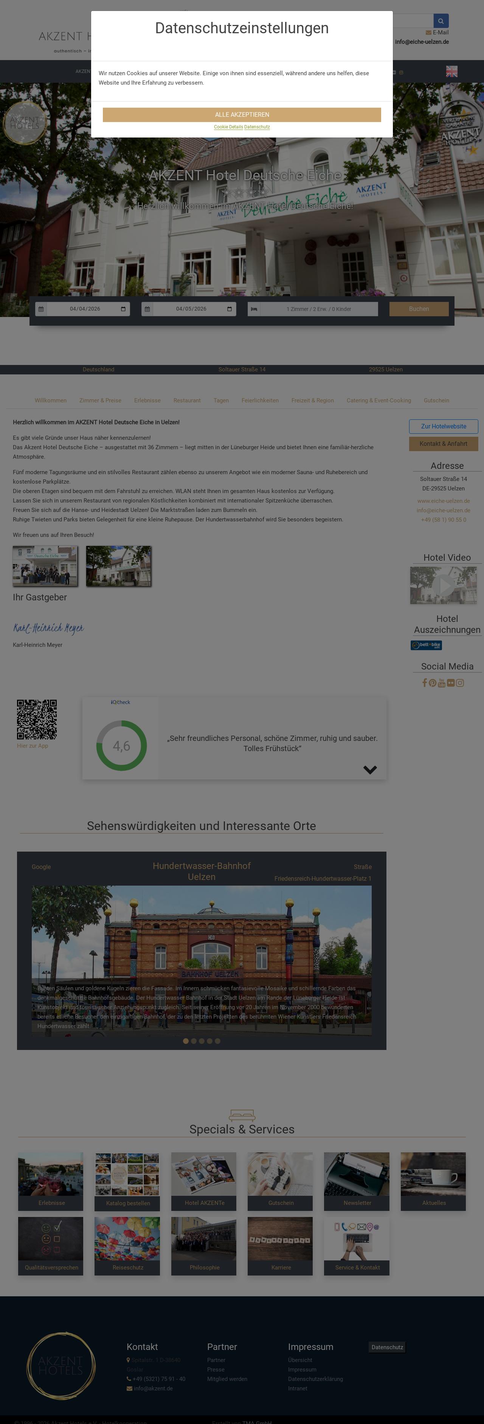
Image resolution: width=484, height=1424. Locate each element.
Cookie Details (228, 127)
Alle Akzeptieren (242, 114)
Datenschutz (257, 127)
